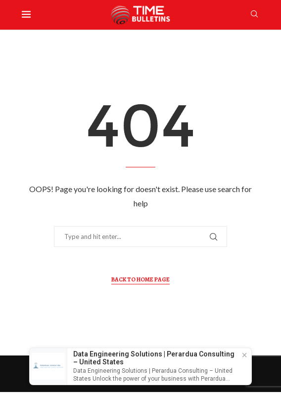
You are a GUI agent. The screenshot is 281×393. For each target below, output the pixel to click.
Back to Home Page (140, 279)
